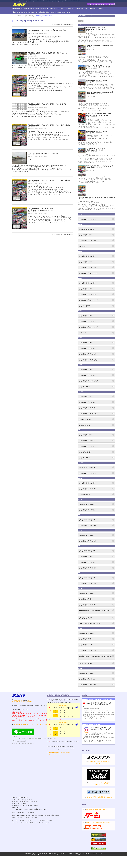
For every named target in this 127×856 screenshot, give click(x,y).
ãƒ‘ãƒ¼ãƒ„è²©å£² (97, 8)
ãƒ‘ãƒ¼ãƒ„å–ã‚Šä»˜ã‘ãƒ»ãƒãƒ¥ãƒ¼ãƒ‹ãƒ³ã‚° (30, 8)
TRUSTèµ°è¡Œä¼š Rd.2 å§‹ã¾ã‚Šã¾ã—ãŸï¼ (47, 30)
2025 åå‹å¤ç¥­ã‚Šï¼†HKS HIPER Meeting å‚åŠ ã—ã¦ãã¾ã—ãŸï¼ (98, 115)
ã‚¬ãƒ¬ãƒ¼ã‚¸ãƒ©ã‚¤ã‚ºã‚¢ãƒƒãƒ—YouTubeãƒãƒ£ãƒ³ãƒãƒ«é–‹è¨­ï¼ (98, 704)
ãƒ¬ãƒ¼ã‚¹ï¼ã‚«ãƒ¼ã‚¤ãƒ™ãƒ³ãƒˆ (59, 12)
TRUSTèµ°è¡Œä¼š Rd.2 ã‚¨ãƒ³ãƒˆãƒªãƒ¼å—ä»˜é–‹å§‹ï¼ (49, 125)
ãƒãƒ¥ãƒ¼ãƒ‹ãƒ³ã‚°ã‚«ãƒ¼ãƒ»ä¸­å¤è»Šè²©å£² (29, 12)
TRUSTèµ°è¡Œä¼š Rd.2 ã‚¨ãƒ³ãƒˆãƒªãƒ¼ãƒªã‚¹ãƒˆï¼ (47, 104)
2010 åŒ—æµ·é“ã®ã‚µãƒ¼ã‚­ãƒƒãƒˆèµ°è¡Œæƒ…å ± (95, 611)
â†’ (98, 761)
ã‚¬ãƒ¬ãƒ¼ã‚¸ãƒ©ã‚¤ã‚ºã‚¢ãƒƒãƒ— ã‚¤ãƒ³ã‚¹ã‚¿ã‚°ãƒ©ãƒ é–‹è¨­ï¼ (102, 728)
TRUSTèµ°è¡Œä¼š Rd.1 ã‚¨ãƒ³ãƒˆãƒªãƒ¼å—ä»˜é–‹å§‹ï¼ (49, 180)
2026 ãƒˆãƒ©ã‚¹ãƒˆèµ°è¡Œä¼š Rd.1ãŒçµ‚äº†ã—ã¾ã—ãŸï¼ (96, 29)
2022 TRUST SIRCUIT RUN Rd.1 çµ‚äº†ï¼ (44, 153)
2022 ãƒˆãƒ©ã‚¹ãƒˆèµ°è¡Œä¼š (44, 16)
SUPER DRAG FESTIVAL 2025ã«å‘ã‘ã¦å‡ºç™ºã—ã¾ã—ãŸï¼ (99, 67)
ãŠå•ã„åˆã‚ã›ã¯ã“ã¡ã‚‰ (101, 4)
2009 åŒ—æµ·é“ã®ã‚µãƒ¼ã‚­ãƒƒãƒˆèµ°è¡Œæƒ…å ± (95, 657)
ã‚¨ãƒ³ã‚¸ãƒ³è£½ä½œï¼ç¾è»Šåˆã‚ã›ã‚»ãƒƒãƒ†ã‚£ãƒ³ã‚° (69, 8)
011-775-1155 (22, 709)
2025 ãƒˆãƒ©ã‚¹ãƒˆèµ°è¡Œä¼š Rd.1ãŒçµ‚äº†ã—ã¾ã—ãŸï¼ (96, 150)
